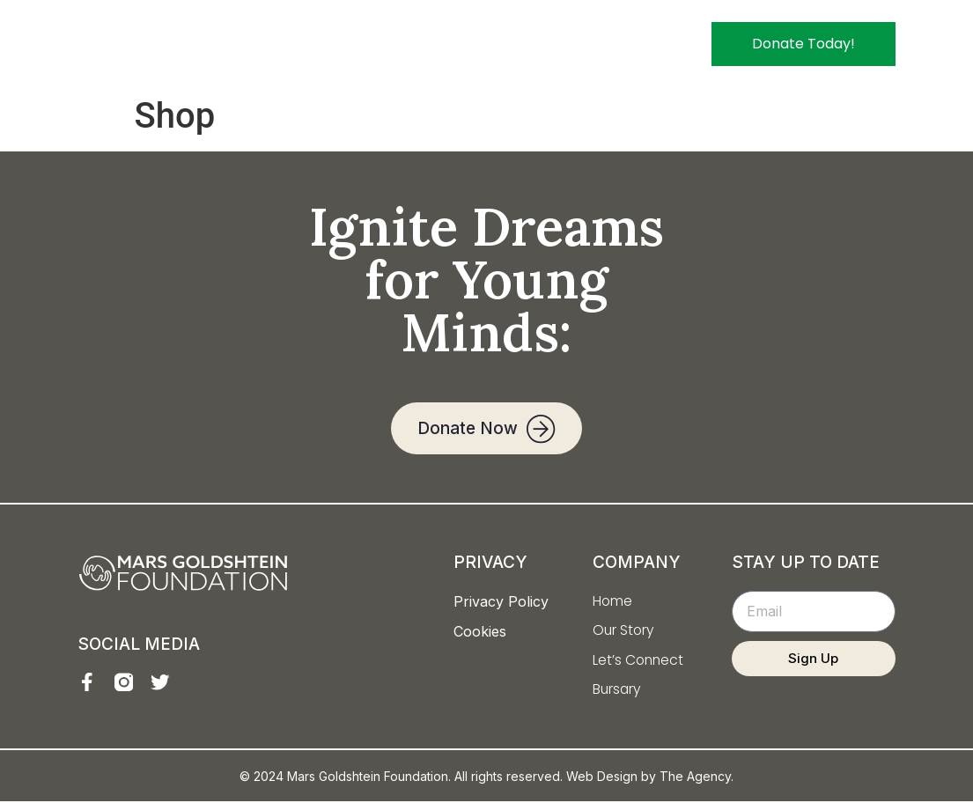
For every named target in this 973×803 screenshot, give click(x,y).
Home (383, 44)
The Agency (695, 777)
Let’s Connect (568, 44)
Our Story (463, 44)
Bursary (667, 44)
